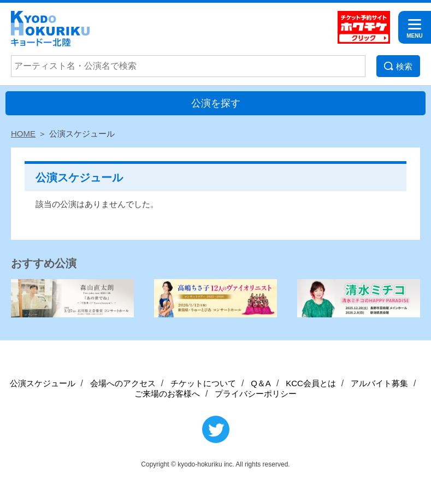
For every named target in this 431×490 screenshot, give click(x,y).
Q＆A (261, 383)
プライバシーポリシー (256, 393)
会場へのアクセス (123, 383)
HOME (23, 133)
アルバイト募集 (379, 383)
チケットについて (203, 383)
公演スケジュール (42, 383)
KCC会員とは (311, 383)
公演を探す (215, 103)
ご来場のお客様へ (167, 393)
